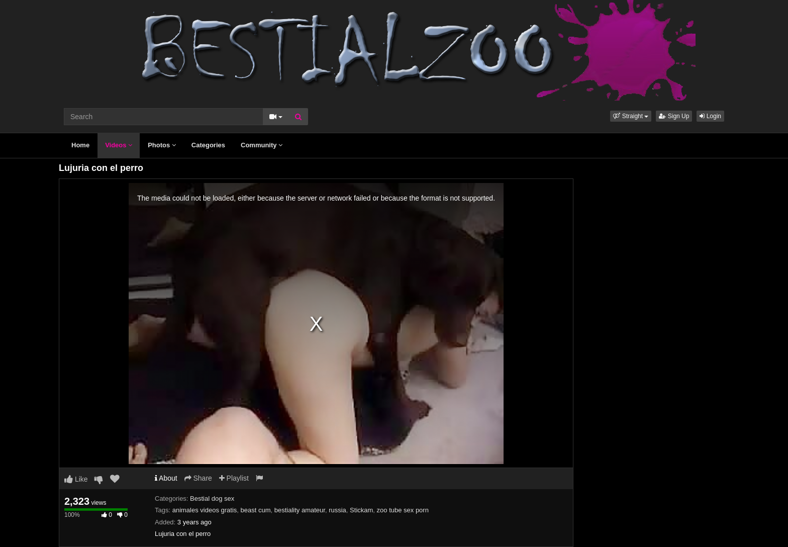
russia (337, 510)
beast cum (256, 510)
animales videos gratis (204, 510)
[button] (630, 116)
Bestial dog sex (212, 498)
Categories (208, 145)
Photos (162, 145)
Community (261, 145)
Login (710, 116)
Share (198, 478)
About (166, 478)
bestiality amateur (299, 510)
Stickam (361, 510)
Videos (118, 145)
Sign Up (674, 116)
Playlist (234, 478)
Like (76, 479)
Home (80, 145)
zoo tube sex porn (403, 510)
